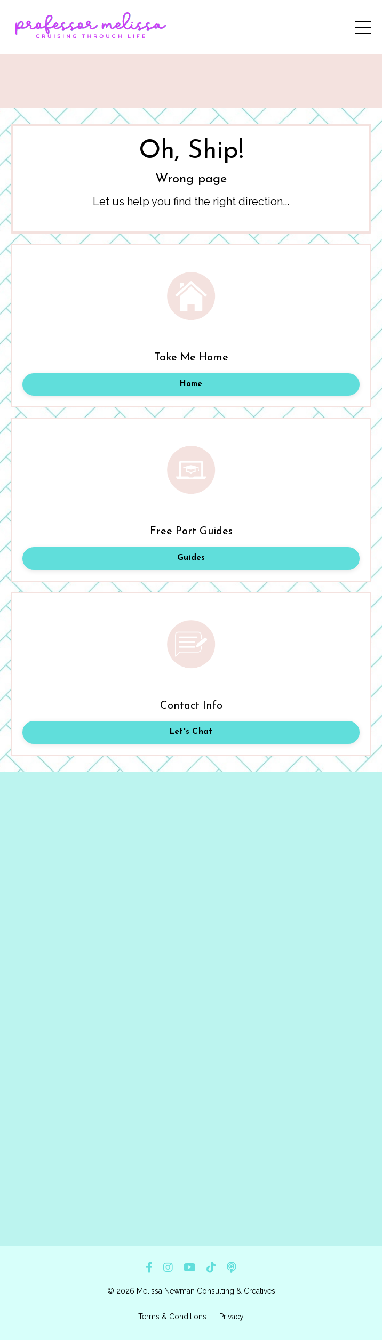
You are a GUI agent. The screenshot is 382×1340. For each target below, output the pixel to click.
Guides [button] (191, 558)
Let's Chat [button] (191, 732)
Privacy (231, 1316)
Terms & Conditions (172, 1316)
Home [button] (191, 384)
